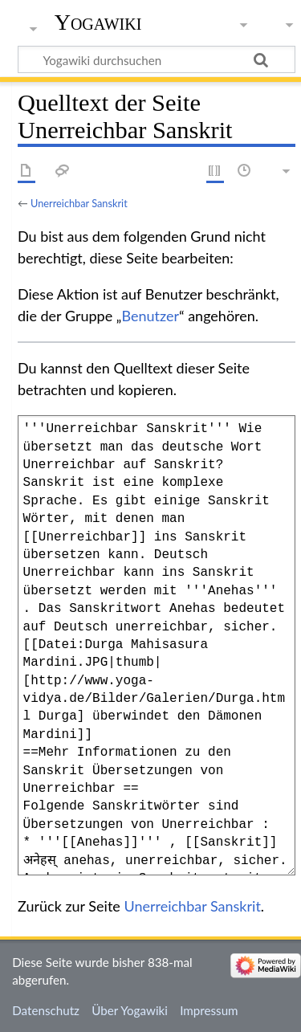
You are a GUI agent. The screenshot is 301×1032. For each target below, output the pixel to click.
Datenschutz (45, 1010)
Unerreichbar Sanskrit (79, 203)
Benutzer (150, 315)
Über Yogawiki (130, 1010)
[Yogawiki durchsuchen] (156, 59)
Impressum (209, 1010)
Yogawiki (98, 22)
